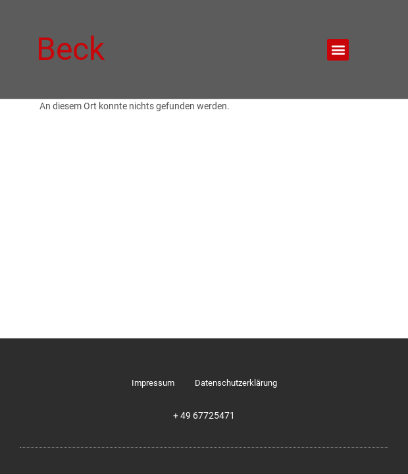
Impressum (153, 383)
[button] (338, 50)
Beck (70, 49)
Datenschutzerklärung (236, 383)
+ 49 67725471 (204, 415)
